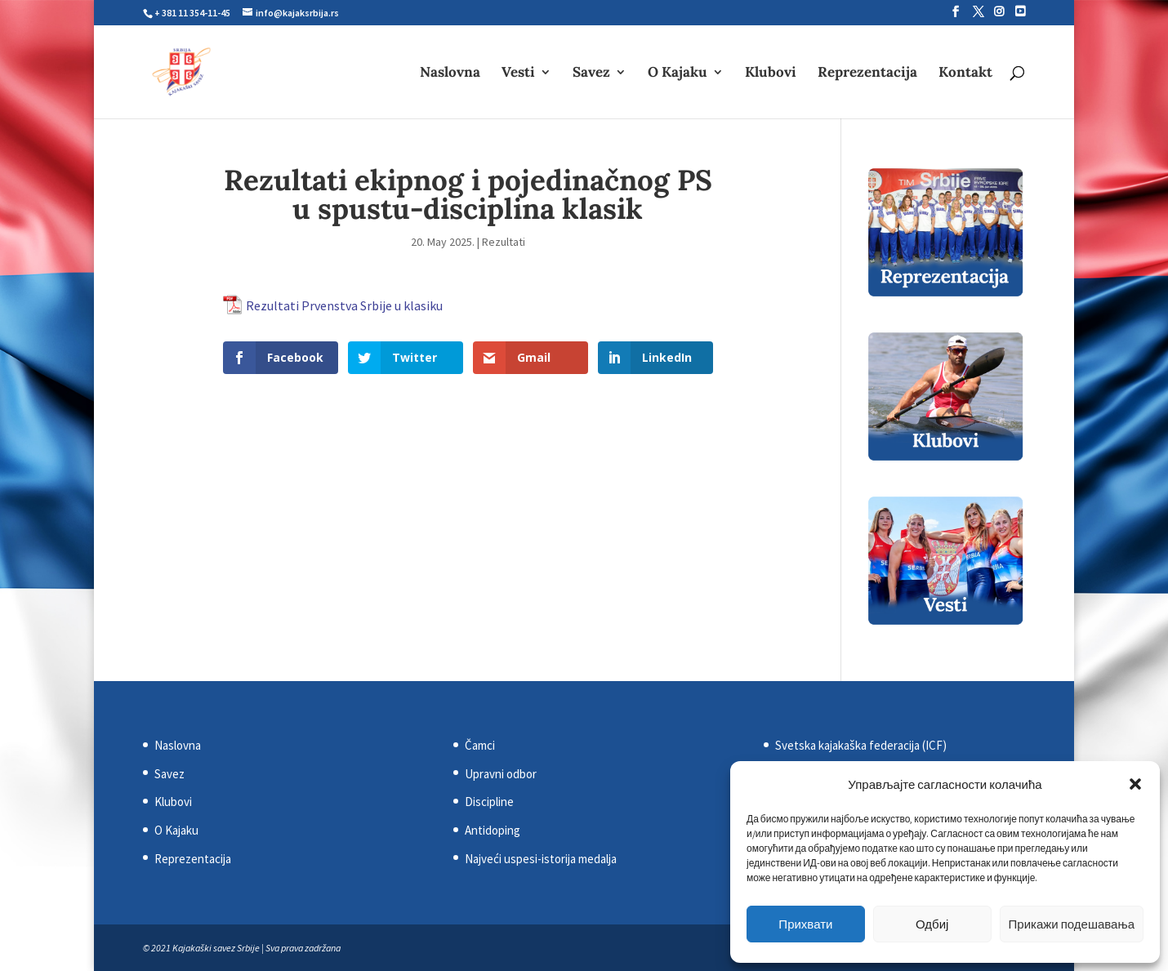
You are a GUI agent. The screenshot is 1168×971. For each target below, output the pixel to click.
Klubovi (770, 73)
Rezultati (503, 241)
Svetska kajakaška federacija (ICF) (861, 745)
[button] (1135, 784)
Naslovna (450, 73)
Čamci (480, 745)
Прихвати (805, 924)
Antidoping (492, 830)
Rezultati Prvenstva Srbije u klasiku (344, 305)
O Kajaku (677, 73)
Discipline (489, 801)
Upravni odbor (501, 774)
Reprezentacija (867, 73)
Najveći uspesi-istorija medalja (541, 858)
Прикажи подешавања (1072, 924)
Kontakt (965, 73)
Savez (591, 73)
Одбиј (932, 924)
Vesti (518, 73)
